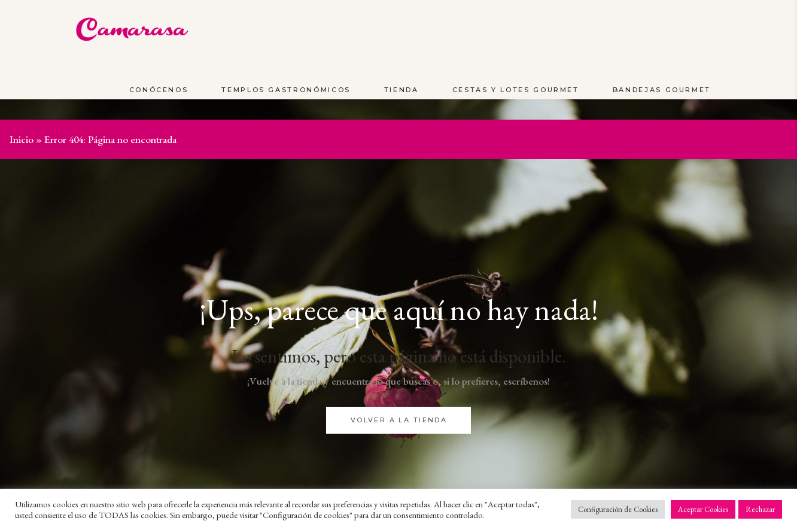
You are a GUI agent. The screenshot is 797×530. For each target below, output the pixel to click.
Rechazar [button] (760, 509)
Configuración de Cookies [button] (618, 509)
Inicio (22, 139)
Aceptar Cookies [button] (703, 509)
